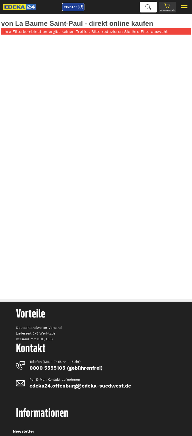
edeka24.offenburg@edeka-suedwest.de (80, 386)
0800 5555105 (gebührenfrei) (66, 368)
